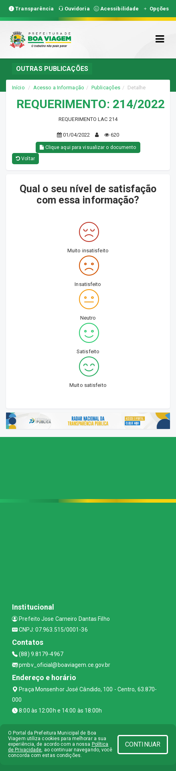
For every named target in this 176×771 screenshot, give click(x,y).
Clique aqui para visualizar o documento (88, 147)
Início (18, 88)
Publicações (105, 88)
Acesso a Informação (58, 88)
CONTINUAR (142, 744)
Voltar (25, 158)
